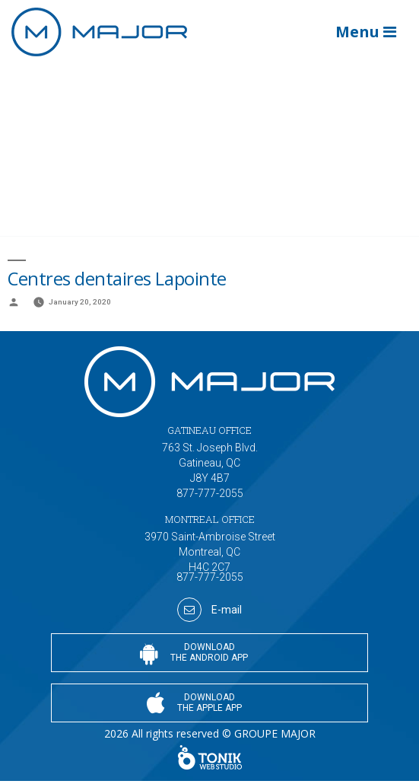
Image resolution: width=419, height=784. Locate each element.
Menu (365, 31)
